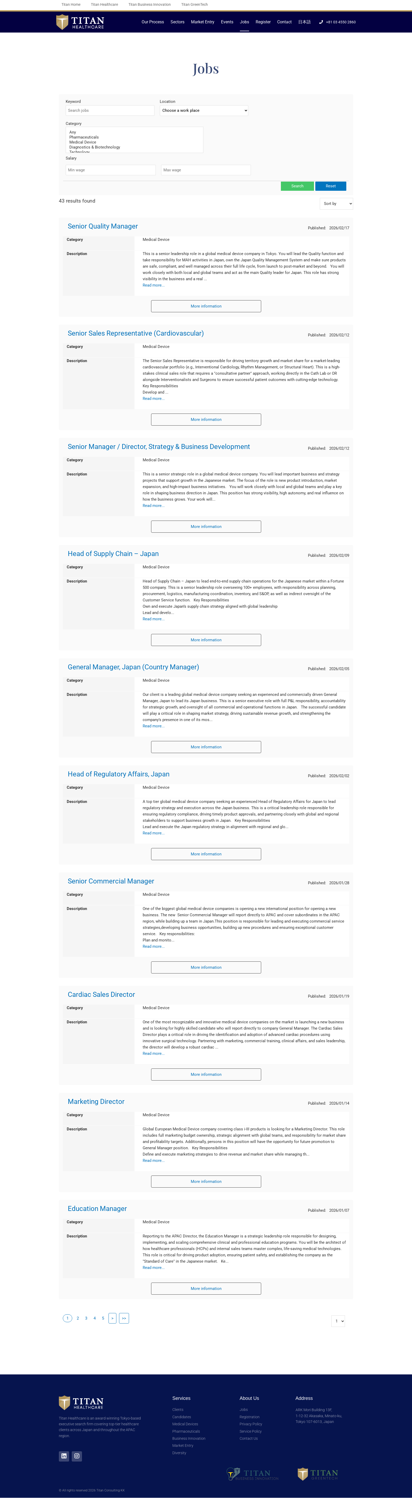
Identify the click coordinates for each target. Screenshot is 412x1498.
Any (134, 132)
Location (167, 101)
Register (263, 21)
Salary (71, 158)
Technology (134, 152)
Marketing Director (96, 1101)
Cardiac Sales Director (101, 994)
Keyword (73, 101)
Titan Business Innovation (149, 4)
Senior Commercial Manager (111, 881)
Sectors (177, 21)
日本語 (304, 21)
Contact (284, 21)
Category (73, 123)
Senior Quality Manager (103, 226)
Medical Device (134, 142)
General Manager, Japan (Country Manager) (133, 667)
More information (206, 306)
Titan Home (70, 4)
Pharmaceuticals (134, 137)
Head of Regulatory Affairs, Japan (118, 774)
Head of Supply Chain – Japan (113, 554)
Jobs (244, 21)
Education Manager (97, 1209)
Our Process (153, 21)
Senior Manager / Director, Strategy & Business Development (159, 447)
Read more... (154, 285)
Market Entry (202, 21)
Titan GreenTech (194, 4)
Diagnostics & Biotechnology (134, 147)
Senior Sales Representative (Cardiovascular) (136, 333)
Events (227, 21)
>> (124, 1318)
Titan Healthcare (104, 4)
